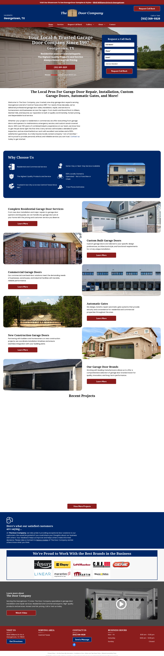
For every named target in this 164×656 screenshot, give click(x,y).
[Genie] (121, 564)
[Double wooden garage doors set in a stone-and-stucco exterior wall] (138, 112)
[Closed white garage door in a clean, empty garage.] (32, 419)
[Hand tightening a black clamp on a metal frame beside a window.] (138, 134)
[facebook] (74, 642)
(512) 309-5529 (150, 18)
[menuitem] (50, 24)
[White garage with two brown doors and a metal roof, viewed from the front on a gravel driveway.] (132, 470)
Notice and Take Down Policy (93, 650)
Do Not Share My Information (65, 650)
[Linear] (43, 572)
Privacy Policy (51, 650)
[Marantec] (62, 572)
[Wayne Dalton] (101, 572)
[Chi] (101, 564)
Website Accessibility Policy (109, 650)
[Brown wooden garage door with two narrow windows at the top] (32, 470)
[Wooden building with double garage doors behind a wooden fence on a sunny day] (132, 419)
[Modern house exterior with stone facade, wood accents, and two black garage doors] (104, 112)
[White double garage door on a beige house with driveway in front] (82, 432)
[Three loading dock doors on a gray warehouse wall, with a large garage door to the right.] (82, 482)
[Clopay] (62, 564)
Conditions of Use (79, 650)
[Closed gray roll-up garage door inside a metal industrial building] (104, 134)
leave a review (42, 540)
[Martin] (82, 572)
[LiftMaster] (82, 564)
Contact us (75, 136)
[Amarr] (43, 564)
